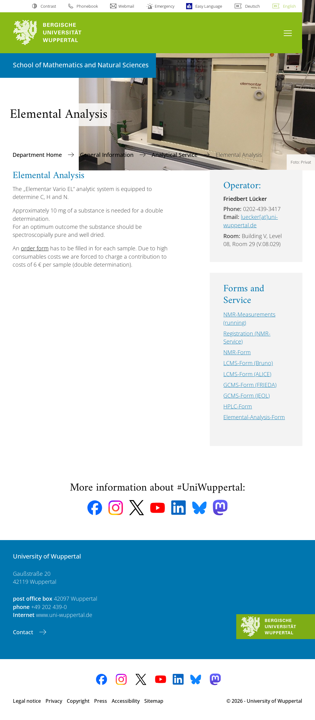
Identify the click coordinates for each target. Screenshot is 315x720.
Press (100, 701)
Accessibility (126, 701)
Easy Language (208, 6)
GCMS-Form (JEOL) (246, 395)
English (289, 6)
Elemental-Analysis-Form (254, 417)
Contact (24, 632)
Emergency (164, 6)
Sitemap (153, 701)
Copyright (78, 701)
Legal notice (27, 701)
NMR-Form (237, 352)
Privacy (54, 701)
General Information (107, 154)
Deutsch (252, 6)
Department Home (38, 154)
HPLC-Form (237, 406)
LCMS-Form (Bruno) (248, 363)
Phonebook (87, 6)
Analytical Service (175, 154)
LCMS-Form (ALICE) (247, 374)
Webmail (126, 6)
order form (35, 248)
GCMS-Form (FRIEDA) (250, 384)
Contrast (48, 6)
